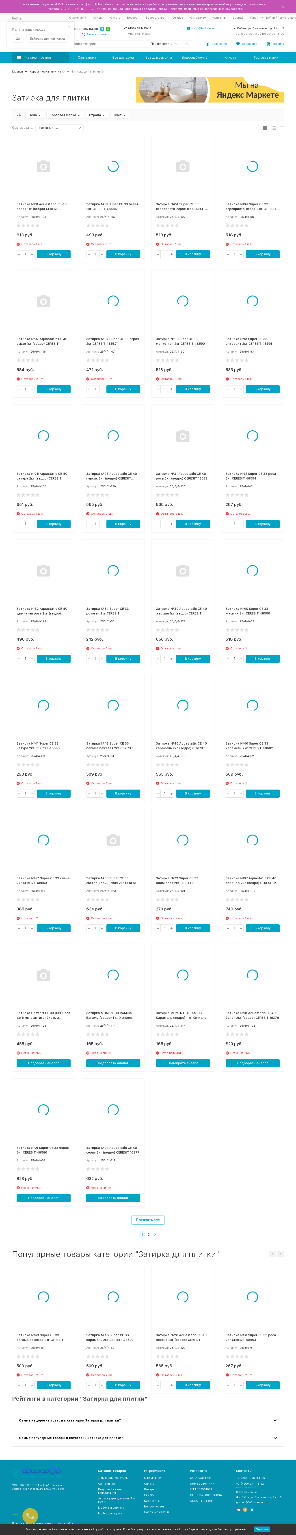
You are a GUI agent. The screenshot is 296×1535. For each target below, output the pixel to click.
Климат (230, 57)
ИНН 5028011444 (202, 1483)
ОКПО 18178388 (201, 1500)
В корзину (53, 254)
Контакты (219, 17)
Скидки (98, 17)
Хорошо (262, 1529)
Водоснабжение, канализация (110, 1491)
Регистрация (287, 17)
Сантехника (87, 57)
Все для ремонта (158, 57)
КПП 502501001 (201, 1489)
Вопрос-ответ (156, 17)
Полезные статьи (156, 1512)
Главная (17, 71)
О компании (77, 17)
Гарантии (256, 17)
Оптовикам (198, 17)
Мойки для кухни (110, 1513)
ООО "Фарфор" (200, 1477)
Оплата (115, 17)
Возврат (133, 17)
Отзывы (178, 17)
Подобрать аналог (43, 1063)
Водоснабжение (194, 57)
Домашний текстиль (113, 1477)
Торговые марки (266, 57)
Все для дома (123, 57)
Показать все (148, 1220)
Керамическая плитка (45, 71)
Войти (270, 17)
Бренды (238, 17)
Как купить (152, 1500)
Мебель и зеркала (111, 1507)
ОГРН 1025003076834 (206, 1495)
